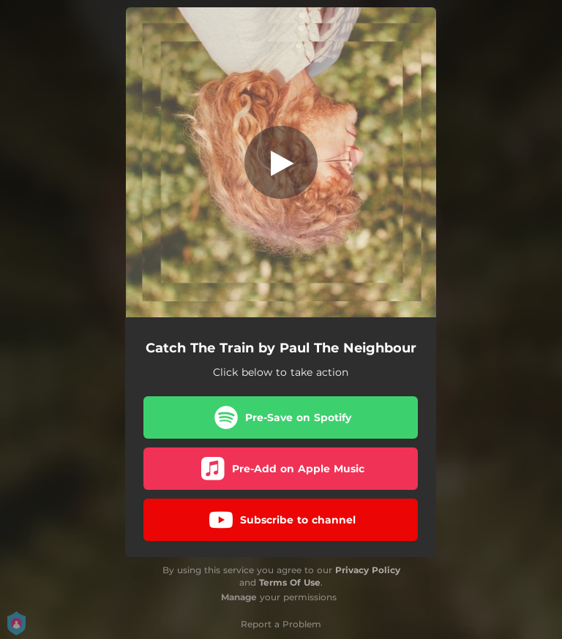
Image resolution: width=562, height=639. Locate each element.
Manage (239, 596)
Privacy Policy (367, 569)
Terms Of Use (290, 582)
